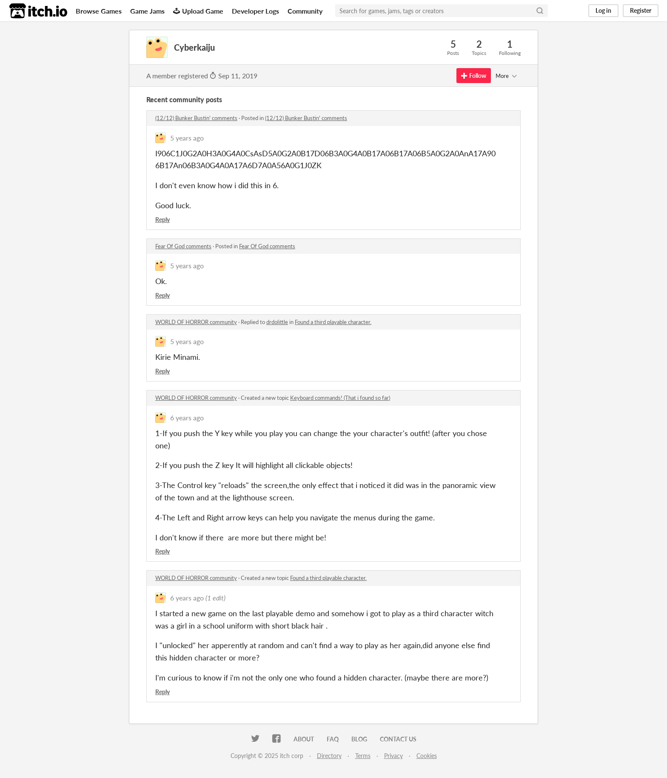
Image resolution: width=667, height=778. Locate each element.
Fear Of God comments (183, 246)
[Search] (540, 10)
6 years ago (187, 417)
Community (305, 11)
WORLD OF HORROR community (196, 322)
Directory (329, 755)
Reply (162, 219)
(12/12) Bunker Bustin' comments (196, 118)
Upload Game (198, 11)
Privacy (393, 755)
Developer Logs (255, 11)
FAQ (333, 739)
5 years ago (187, 138)
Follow (473, 75)
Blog (359, 739)
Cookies (426, 755)
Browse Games (99, 11)
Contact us (398, 739)
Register (640, 10)
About (304, 739)
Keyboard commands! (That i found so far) (340, 397)
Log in (603, 10)
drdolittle (277, 322)
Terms (363, 755)
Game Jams (147, 11)
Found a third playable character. (333, 322)
